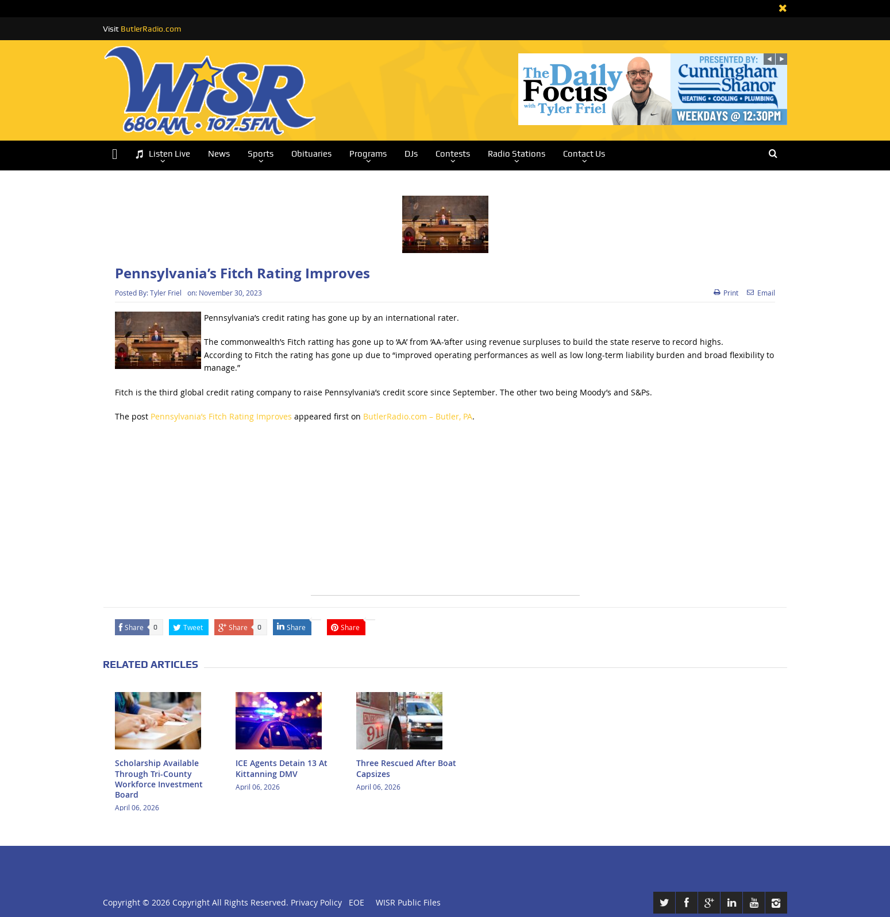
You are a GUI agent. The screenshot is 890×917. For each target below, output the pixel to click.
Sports (260, 154)
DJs (411, 154)
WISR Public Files (408, 902)
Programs (368, 154)
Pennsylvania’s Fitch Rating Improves (221, 416)
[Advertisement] (445, 514)
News (219, 154)
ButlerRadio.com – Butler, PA (417, 416)
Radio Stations (516, 154)
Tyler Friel (166, 292)
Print (726, 292)
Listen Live (162, 154)
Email (761, 292)
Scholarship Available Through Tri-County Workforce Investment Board (159, 778)
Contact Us (584, 154)
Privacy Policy (316, 902)
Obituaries (311, 154)
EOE (354, 902)
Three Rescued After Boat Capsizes (406, 768)
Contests (453, 154)
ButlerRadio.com (151, 28)
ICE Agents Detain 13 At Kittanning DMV (282, 768)
